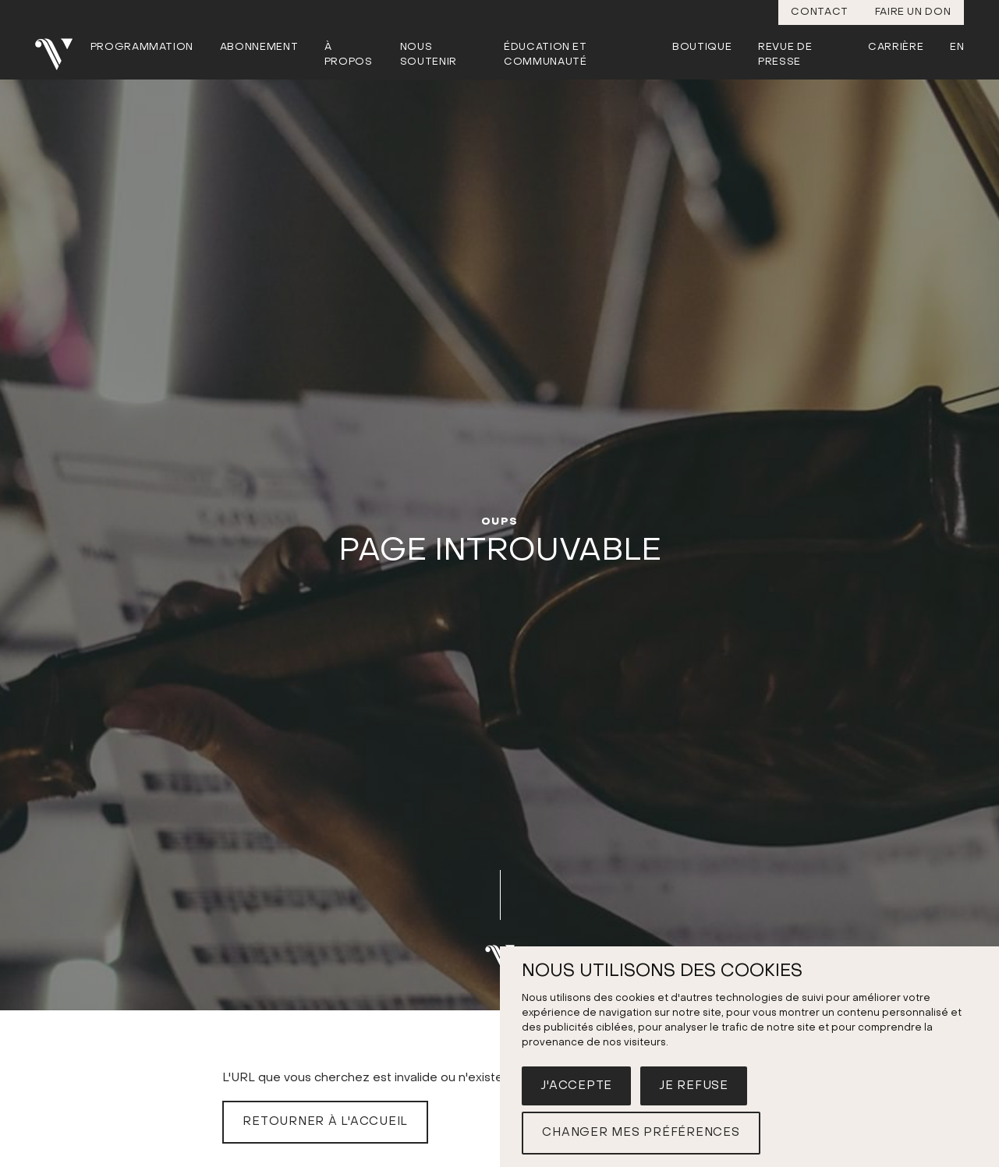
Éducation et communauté (545, 55)
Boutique (702, 47)
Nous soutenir (428, 55)
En (957, 47)
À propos (348, 55)
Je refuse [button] (693, 1085)
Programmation (141, 47)
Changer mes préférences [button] (640, 1132)
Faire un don (913, 12)
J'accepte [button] (576, 1085)
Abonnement (259, 47)
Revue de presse (785, 55)
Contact (819, 12)
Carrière (895, 47)
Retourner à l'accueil (325, 1121)
